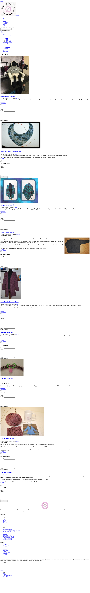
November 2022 (6, 558)
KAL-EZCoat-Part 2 (7, 449)
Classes (4, 21)
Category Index (6, 591)
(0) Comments (3, 161)
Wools (7, 38)
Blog (4, 24)
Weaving (4, 536)
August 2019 (5, 567)
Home (4, 18)
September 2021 (6, 559)
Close (2, 121)
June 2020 (5, 562)
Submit (5, 121)
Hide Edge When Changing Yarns (11, 153)
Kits (4, 45)
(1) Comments (3, 215)
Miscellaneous (8, 41)
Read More (2, 102)
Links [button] (1, 583)
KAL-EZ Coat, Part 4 (7, 339)
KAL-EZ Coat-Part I (7, 484)
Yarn (4, 34)
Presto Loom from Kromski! (8, 550)
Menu (5, 30)
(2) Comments (3, 103)
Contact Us (5, 23)
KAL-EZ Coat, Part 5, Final (9, 308)
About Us (5, 19)
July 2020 (5, 561)
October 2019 (5, 564)
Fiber (4, 36)
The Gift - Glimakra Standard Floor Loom (11, 544)
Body (1, 120)
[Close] (1, 104)
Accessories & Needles (7, 42)
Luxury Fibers (8, 40)
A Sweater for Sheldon (7, 96)
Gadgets (7, 44)
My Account (5, 22)
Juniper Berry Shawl (7, 208)
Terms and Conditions (7, 589)
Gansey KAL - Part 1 (7, 236)
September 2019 (6, 566)
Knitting (18, 98)
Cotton (7, 39)
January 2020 (5, 563)
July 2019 (5, 568)
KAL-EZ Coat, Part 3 (7, 387)
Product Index (6, 590)
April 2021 (5, 560)
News (4, 534)
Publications (5, 48)
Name (2, 109)
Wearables (8, 47)
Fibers (4, 532)
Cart (4, 25)
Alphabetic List (9, 35)
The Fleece (5, 547)
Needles (7, 43)
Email (2, 110)
